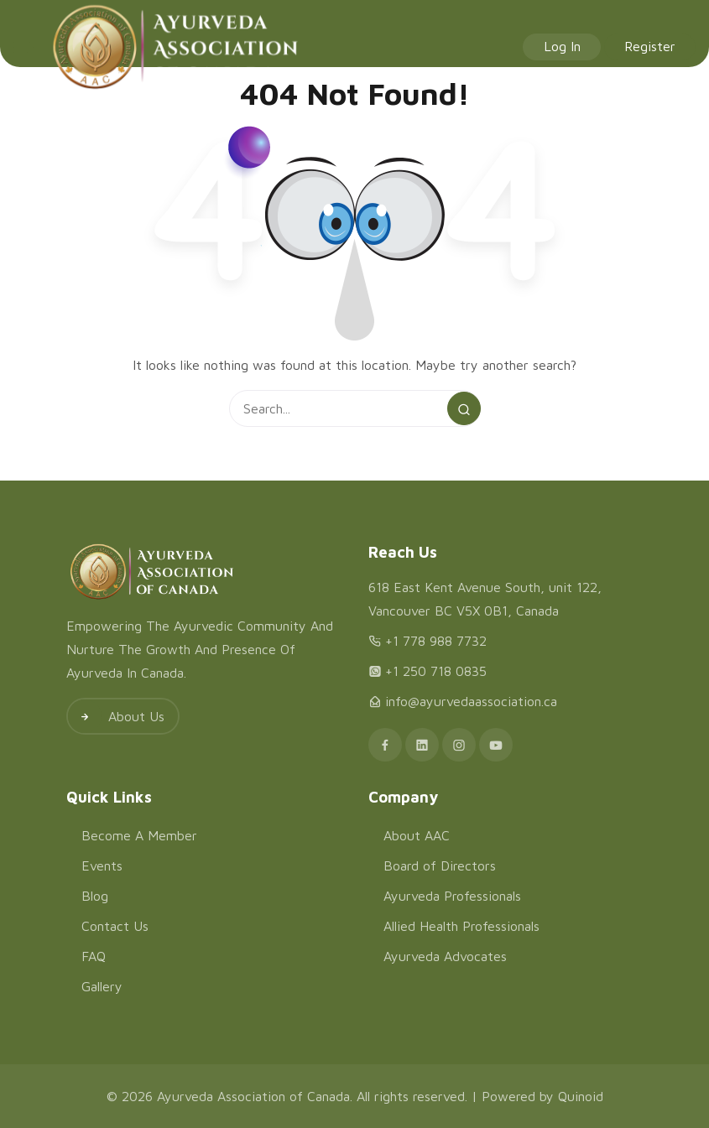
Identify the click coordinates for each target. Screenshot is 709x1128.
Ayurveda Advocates (445, 956)
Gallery (102, 986)
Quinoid (580, 1096)
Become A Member (139, 835)
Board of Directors (439, 865)
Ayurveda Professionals (452, 895)
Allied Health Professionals (461, 925)
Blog (94, 895)
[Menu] (23, 47)
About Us (116, 716)
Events (102, 865)
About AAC (416, 835)
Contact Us (115, 925)
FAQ (93, 956)
